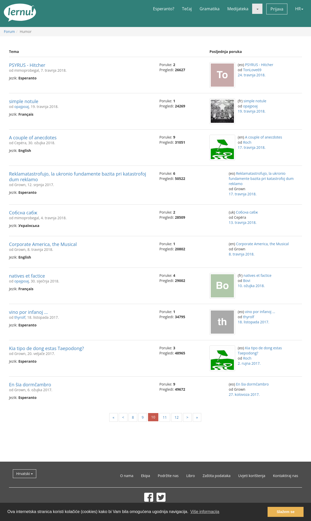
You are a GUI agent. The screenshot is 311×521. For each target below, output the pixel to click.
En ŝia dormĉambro (30, 384)
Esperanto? (163, 9)
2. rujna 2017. (249, 363)
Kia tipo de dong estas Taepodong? (46, 348)
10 (153, 417)
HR (299, 9)
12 (177, 417)
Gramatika (209, 9)
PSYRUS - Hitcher (27, 65)
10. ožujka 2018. (251, 285)
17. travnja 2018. (252, 147)
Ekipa (145, 475)
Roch (247, 142)
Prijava (276, 9)
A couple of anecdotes (33, 137)
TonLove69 (252, 69)
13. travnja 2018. (243, 222)
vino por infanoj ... (28, 312)
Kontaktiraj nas (285, 475)
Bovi (246, 280)
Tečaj (187, 9)
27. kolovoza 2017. (244, 394)
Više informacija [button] (204, 511)
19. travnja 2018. (252, 111)
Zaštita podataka (217, 475)
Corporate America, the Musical (43, 244)
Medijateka (237, 9)
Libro (190, 475)
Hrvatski (24, 473)
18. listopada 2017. (253, 321)
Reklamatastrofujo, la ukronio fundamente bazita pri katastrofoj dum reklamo (77, 176)
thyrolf (19, 317)
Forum (9, 31)
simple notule (23, 101)
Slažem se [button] (286, 512)
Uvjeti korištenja (251, 475)
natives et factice (27, 276)
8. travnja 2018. (241, 254)
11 (165, 417)
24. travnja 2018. (252, 74)
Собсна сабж (23, 212)
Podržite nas (168, 475)
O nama (126, 475)
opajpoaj (21, 106)
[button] (257, 9)
